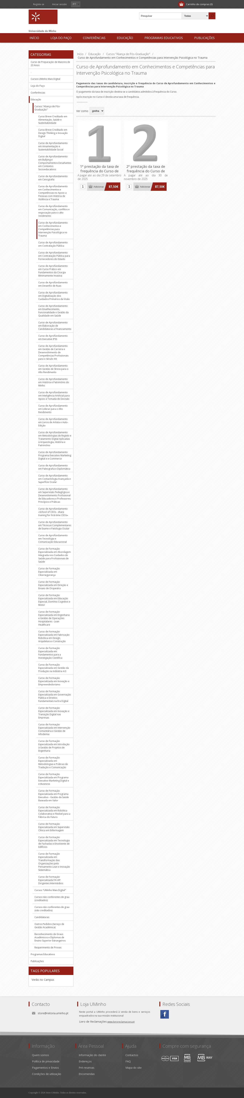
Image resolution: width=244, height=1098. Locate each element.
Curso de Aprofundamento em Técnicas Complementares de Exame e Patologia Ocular (54, 525)
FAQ (128, 1061)
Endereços (85, 1061)
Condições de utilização (46, 1074)
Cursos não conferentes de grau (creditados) (52, 898)
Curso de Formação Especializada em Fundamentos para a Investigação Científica (50, 652)
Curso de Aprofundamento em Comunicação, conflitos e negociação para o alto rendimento (54, 211)
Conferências (94, 38)
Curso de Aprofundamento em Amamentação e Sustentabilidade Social (53, 146)
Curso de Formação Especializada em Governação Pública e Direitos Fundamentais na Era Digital (54, 696)
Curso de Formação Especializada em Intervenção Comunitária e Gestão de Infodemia (54, 729)
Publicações (204, 38)
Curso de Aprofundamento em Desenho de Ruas (53, 284)
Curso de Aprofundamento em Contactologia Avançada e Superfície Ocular (54, 479)
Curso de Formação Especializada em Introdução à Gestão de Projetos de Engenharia (54, 745)
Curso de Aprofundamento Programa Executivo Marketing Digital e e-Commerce (54, 455)
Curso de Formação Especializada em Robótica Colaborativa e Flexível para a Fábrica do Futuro (54, 812)
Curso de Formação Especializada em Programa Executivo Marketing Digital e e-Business (53, 779)
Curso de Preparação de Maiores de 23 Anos (50, 63)
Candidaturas (42, 917)
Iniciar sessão (59, 4)
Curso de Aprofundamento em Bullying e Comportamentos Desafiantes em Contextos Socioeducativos (54, 163)
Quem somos (40, 1055)
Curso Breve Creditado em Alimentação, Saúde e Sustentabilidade (52, 120)
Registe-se (38, 4)
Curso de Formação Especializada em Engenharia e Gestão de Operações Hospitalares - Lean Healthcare (54, 618)
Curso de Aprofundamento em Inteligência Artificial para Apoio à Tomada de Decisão (54, 395)
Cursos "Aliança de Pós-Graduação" (47, 108)
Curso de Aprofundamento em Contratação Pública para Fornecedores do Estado (54, 256)
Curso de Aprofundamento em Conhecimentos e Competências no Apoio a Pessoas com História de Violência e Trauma (53, 193)
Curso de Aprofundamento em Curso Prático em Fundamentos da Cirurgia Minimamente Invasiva (53, 270)
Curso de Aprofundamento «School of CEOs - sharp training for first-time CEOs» (53, 512)
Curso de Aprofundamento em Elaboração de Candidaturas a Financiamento (54, 326)
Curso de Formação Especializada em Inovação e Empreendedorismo (53, 681)
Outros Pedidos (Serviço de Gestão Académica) (49, 925)
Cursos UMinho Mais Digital (45, 79)
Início (34, 38)
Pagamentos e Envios (45, 1067)
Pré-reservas (86, 1067)
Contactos (131, 1055)
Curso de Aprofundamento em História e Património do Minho (53, 382)
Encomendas (87, 1074)
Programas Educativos (163, 38)
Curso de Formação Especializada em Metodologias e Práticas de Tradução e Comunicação (53, 762)
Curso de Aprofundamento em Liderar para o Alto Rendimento (53, 409)
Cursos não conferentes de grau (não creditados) (52, 908)
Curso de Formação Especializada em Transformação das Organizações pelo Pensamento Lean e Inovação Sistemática (54, 862)
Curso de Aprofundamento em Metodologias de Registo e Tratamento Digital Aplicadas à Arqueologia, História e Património (54, 439)
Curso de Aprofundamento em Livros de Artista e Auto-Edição (53, 422)
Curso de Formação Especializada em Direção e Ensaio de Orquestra (53, 585)
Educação (125, 38)
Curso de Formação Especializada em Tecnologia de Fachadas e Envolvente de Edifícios (54, 842)
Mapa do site (133, 1067)
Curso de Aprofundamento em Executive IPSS (53, 337)
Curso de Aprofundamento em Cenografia (53, 178)
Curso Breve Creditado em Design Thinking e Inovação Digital (53, 133)
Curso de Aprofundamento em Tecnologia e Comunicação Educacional (53, 538)
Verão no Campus (43, 979)
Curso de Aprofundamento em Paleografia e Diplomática (54, 467)
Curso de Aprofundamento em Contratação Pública (53, 244)
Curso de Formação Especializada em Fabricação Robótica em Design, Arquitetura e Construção (54, 636)
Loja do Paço (61, 38)
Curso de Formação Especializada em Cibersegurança (49, 572)
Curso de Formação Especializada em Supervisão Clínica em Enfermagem (54, 827)
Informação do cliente (92, 1055)
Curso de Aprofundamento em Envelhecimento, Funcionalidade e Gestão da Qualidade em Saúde (53, 310)
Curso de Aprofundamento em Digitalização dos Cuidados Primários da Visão (54, 296)
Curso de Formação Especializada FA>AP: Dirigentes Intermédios (50, 880)
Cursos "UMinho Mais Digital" (50, 890)
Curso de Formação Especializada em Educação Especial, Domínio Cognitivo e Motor (54, 600)
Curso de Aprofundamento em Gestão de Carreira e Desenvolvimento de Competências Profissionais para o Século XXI (53, 352)
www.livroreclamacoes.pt (121, 1021)
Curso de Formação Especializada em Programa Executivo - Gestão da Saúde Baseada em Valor (53, 795)
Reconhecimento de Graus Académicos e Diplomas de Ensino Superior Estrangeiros (50, 937)
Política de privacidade (45, 1061)
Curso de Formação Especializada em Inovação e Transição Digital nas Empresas (53, 712)
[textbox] (160, 15)
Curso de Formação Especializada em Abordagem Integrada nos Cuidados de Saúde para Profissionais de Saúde (54, 555)
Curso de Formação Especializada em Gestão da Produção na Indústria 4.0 (53, 668)
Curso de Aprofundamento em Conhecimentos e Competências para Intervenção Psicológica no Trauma (53, 229)
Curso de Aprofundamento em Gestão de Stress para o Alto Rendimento (53, 369)
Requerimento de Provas (48, 947)
